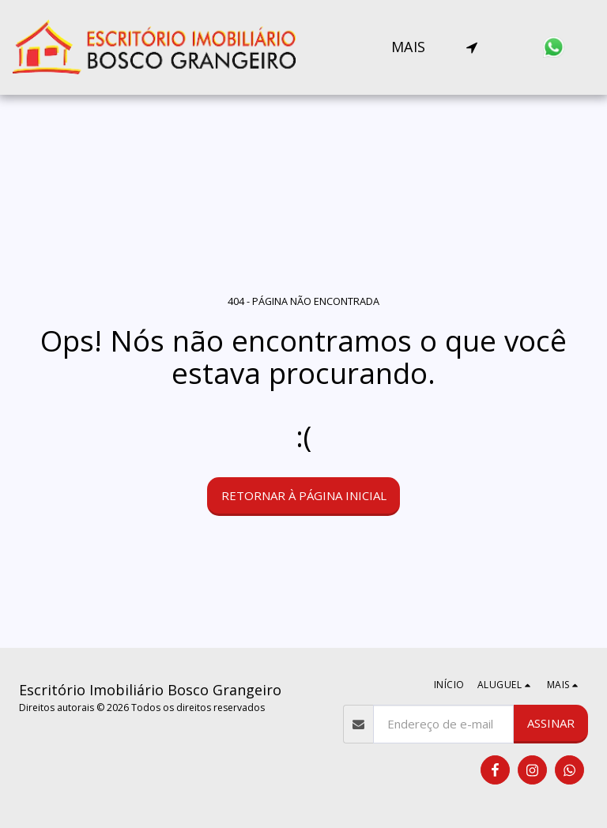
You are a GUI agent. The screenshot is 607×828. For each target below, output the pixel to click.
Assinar (551, 723)
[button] (471, 47)
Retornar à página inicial (303, 495)
